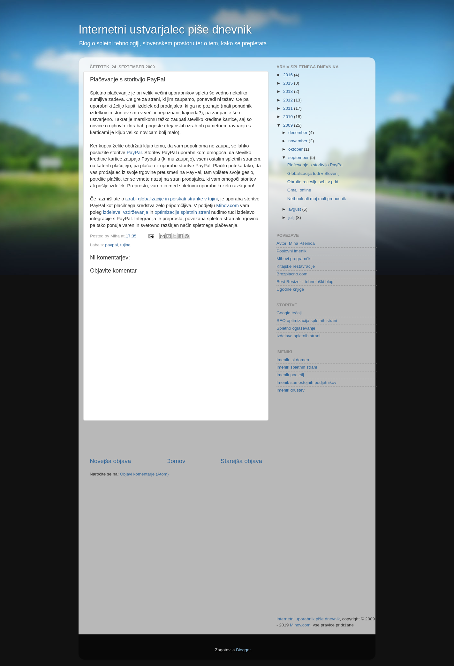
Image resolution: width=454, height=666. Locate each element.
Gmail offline (299, 190)
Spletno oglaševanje (295, 328)
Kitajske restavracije (295, 266)
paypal (111, 245)
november (298, 140)
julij (292, 217)
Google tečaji (289, 313)
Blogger (243, 649)
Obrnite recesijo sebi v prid (312, 181)
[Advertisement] (176, 438)
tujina (125, 245)
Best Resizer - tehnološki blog (305, 281)
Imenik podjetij (290, 374)
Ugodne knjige (290, 289)
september (299, 157)
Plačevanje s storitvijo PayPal (315, 164)
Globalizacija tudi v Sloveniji (314, 173)
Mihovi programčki (294, 258)
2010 (288, 116)
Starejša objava (241, 461)
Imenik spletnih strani (296, 367)
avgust (295, 209)
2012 (288, 100)
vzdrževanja (135, 212)
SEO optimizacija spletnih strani (306, 320)
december (298, 132)
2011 (288, 108)
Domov (175, 461)
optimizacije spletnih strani (182, 212)
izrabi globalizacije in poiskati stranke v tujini (171, 198)
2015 (288, 83)
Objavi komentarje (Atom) (144, 474)
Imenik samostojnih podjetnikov (306, 382)
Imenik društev (290, 390)
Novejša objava (110, 461)
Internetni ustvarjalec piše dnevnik (165, 29)
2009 (288, 125)
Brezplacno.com (291, 274)
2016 (288, 74)
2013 (288, 91)
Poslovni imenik (291, 251)
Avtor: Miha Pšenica (295, 243)
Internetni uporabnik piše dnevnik (308, 619)
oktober (296, 149)
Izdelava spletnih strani (298, 335)
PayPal (134, 152)
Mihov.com (227, 205)
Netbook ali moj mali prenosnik (316, 198)
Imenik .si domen (292, 359)
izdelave (111, 212)
